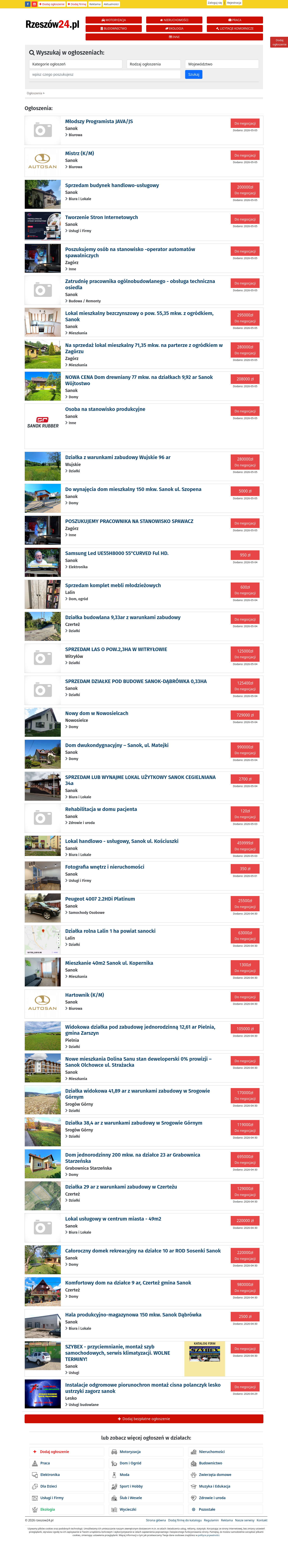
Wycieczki (123, 1510)
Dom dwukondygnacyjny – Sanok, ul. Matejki (117, 745)
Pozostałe (203, 1509)
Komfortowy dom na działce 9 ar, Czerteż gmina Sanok (128, 1283)
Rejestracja (234, 2)
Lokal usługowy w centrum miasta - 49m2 (113, 1219)
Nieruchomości (208, 1452)
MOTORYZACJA (114, 20)
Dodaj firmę (77, 4)
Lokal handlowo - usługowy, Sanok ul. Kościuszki (122, 841)
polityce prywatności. (209, 1535)
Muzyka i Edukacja (210, 1486)
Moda (120, 1475)
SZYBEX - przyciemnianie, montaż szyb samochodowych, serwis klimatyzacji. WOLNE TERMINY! (117, 1353)
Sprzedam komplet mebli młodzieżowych (113, 585)
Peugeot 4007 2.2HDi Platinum (100, 899)
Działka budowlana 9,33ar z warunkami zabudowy (123, 617)
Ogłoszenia (34, 93)
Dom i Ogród (126, 1463)
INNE (174, 37)
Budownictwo (206, 1463)
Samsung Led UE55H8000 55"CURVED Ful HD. (116, 553)
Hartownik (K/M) (84, 995)
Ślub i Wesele (126, 1498)
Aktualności (111, 4)
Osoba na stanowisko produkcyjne (105, 409)
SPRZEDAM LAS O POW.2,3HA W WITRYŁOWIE (116, 649)
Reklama (95, 4)
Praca (41, 1463)
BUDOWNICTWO (114, 28)
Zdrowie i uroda (208, 1498)
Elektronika (46, 1475)
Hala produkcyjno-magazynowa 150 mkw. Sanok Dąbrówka (133, 1315)
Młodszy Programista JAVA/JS (99, 121)
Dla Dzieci (44, 1486)
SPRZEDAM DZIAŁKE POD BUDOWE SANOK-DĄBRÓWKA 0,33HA (136, 681)
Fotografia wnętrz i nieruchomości (104, 867)
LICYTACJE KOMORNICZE (234, 28)
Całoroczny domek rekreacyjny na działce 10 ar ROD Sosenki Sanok (143, 1251)
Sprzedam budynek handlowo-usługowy (112, 185)
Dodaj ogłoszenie (51, 4)
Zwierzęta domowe (211, 1475)
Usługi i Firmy (48, 1498)
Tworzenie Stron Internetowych (101, 217)
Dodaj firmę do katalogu (185, 1520)
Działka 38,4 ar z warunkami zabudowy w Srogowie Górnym (133, 1123)
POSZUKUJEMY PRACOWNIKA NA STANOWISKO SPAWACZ (129, 521)
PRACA (234, 20)
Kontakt (262, 1520)
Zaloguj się (215, 2)
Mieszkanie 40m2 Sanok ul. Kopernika (109, 963)
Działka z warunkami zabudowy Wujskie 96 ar (117, 457)
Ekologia (43, 1510)
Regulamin (211, 1520)
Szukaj (193, 74)
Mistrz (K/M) (79, 153)
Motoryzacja (126, 1452)
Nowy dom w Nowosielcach (96, 713)
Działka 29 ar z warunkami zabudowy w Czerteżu (121, 1187)
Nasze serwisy (244, 1520)
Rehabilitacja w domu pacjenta (101, 809)
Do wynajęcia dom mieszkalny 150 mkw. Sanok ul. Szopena (133, 489)
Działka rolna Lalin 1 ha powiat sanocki (110, 931)
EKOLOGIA (174, 28)
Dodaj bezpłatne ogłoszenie (144, 1418)
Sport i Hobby (127, 1486)
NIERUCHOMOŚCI (174, 20)
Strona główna (156, 1520)
